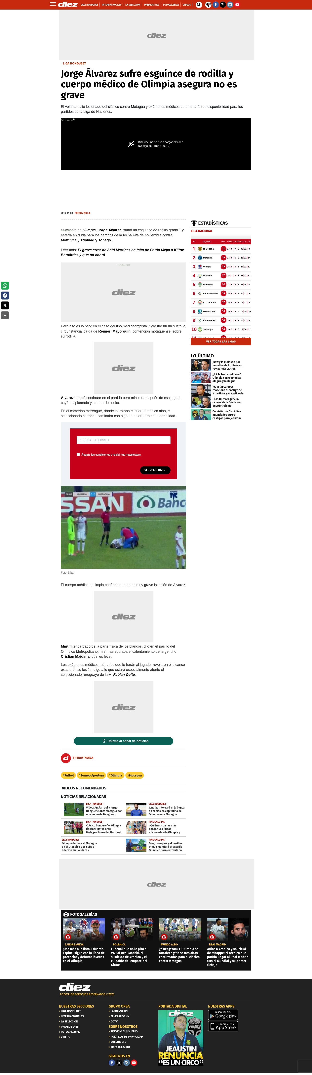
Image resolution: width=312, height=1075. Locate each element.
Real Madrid (217, 944)
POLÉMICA (119, 944)
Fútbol (69, 775)
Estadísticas (213, 223)
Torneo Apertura (92, 775)
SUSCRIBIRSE (155, 470)
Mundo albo (169, 944)
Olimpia (116, 775)
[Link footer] (75, 987)
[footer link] (156, 996)
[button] (5, 286)
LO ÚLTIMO (202, 355)
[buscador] (199, 5)
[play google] (230, 1015)
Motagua (135, 775)
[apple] (230, 1026)
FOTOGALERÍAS (83, 914)
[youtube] (134, 1062)
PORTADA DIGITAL (172, 1006)
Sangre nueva (74, 944)
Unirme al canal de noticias (127, 741)
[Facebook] (112, 1062)
